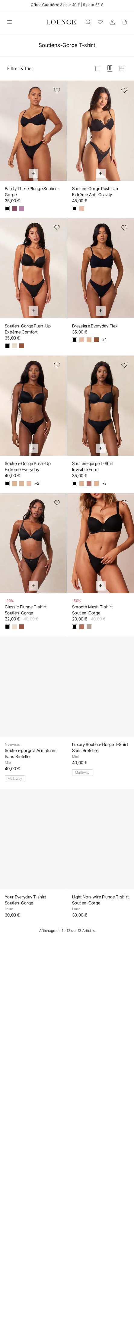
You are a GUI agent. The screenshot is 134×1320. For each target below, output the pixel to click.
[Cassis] (21, 208)
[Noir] (7, 208)
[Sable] (21, 483)
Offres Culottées (44, 4)
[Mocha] (21, 345)
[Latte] (14, 345)
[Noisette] (81, 626)
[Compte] (112, 22)
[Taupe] (89, 626)
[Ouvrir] (9, 22)
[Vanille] (89, 339)
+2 (104, 340)
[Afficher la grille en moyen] (110, 68)
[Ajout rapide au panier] (33, 173)
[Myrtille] (14, 208)
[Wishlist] (100, 22)
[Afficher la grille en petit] (122, 68)
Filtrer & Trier (20, 68)
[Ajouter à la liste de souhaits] (57, 90)
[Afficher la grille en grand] (98, 68)
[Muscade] (89, 483)
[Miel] (81, 208)
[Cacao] (96, 339)
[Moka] (21, 626)
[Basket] (124, 22)
